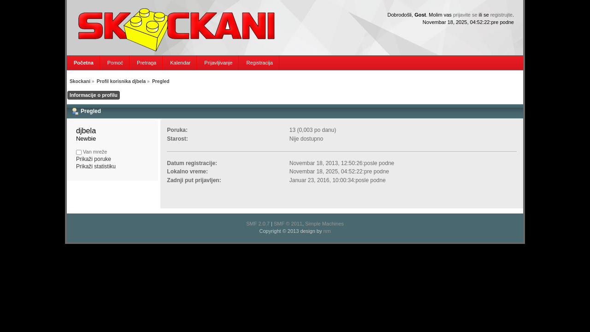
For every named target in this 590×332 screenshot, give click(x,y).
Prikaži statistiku (96, 166)
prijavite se (465, 15)
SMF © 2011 (288, 223)
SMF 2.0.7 (258, 223)
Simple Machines (324, 223)
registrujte (501, 15)
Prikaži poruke (93, 159)
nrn (327, 231)
